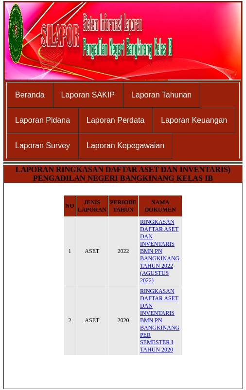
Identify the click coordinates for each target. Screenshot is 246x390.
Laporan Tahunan (161, 95)
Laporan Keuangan (194, 120)
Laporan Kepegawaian (125, 145)
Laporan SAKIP (88, 95)
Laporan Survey (42, 145)
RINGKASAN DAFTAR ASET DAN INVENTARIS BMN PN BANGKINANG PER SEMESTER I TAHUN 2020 (159, 320)
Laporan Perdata (115, 120)
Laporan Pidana (42, 120)
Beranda (30, 95)
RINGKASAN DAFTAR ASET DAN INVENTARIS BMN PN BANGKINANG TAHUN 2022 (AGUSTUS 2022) (159, 251)
